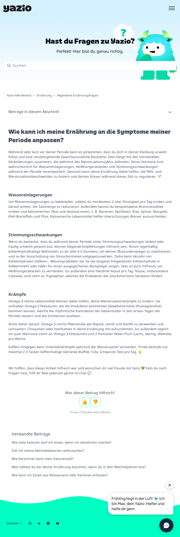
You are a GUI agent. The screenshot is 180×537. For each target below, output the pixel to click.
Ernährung (44, 95)
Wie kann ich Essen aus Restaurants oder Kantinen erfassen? (60, 475)
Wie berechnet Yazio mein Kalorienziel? (42, 458)
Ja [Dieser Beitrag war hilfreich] (85, 402)
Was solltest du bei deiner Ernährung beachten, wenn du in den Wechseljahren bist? (79, 467)
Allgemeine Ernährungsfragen (77, 95)
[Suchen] (90, 66)
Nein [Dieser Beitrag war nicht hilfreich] (95, 402)
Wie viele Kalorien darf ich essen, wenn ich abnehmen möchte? (61, 442)
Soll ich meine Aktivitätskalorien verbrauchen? (48, 450)
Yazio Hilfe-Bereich (19, 95)
